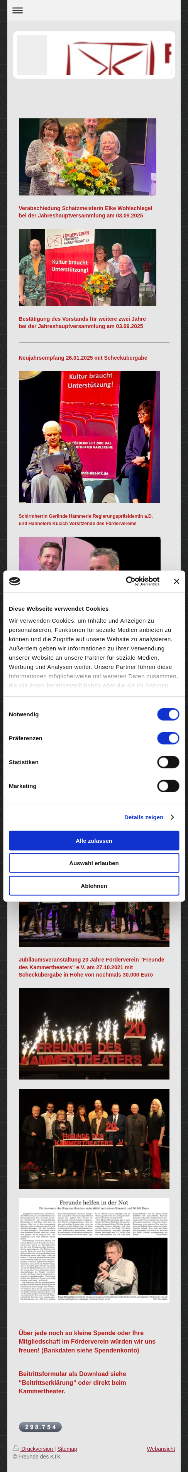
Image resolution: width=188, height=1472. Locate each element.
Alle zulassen (94, 840)
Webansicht (161, 1449)
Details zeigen (143, 817)
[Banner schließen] (176, 581)
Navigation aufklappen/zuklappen (93, 10)
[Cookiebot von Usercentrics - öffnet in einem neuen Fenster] (125, 581)
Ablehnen (94, 885)
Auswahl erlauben (94, 863)
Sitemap (67, 1449)
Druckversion (33, 1449)
